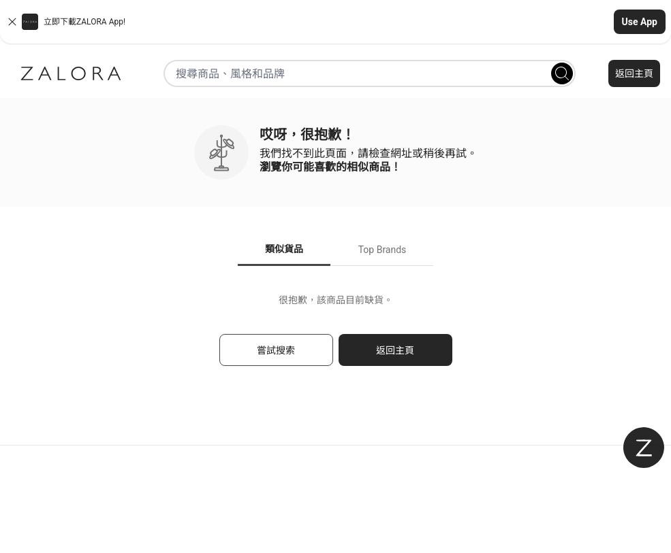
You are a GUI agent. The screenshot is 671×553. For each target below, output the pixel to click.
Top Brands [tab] (382, 249)
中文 (383, 521)
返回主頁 (634, 73)
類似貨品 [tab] (284, 249)
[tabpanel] (335, 336)
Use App (639, 21)
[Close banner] (12, 22)
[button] (335, 22)
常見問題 (112, 491)
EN (360, 521)
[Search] (562, 73)
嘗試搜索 (276, 350)
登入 (559, 460)
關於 (335, 460)
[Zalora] (71, 73)
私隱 (559, 491)
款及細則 (335, 491)
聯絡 (111, 460)
